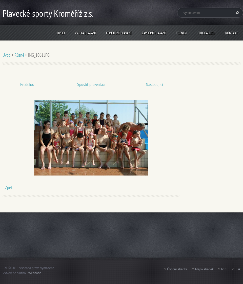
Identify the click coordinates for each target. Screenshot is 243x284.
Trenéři (181, 33)
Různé (19, 55)
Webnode (34, 273)
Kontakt (231, 33)
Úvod (61, 33)
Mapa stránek (204, 269)
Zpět (8, 187)
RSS (224, 269)
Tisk (237, 269)
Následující (154, 84)
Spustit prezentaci (91, 84)
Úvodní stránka (177, 269)
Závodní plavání (154, 33)
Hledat (236, 12)
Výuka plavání (85, 33)
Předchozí (27, 84)
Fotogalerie (206, 33)
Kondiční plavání (119, 33)
